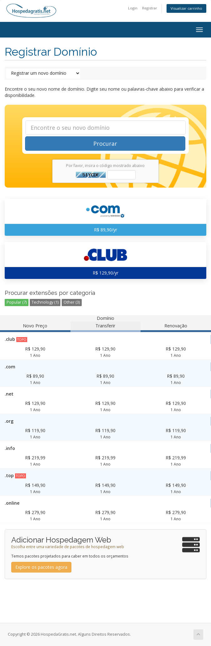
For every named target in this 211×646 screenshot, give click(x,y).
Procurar (105, 143)
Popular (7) (17, 302)
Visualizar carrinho (186, 8)
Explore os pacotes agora (41, 567)
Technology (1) (45, 302)
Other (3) (72, 302)
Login (132, 8)
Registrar (149, 8)
